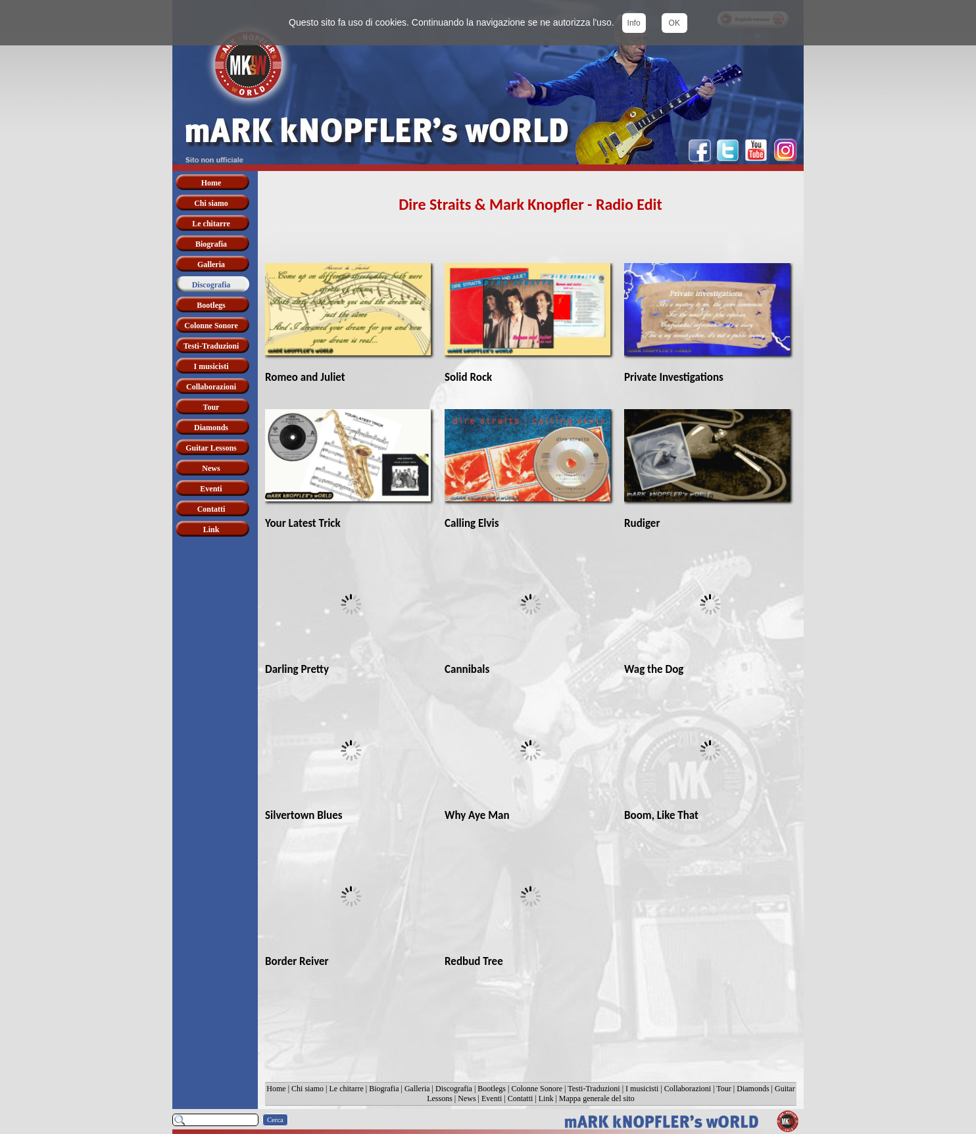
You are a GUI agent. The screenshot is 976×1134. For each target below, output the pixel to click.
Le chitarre (346, 1088)
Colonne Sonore (536, 1088)
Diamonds (753, 1088)
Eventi (491, 1098)
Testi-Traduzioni (594, 1088)
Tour (723, 1088)
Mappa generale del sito (597, 1098)
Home (275, 1088)
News (467, 1098)
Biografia (384, 1088)
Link (546, 1098)
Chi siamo (307, 1088)
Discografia (453, 1088)
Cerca (275, 1119)
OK (674, 23)
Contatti (520, 1098)
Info (634, 23)
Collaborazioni (687, 1088)
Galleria (417, 1088)
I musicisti (641, 1088)
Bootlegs (491, 1088)
